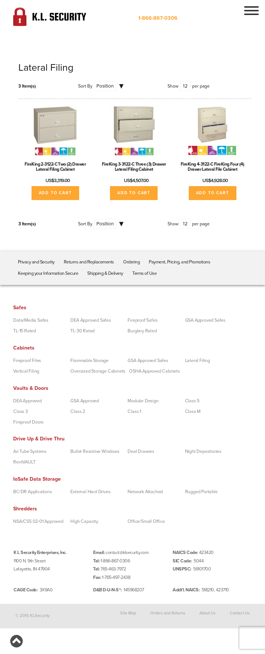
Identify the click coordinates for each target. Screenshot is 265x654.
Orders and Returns (167, 613)
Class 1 (134, 411)
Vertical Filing (26, 371)
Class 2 (77, 411)
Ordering (131, 262)
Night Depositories (203, 451)
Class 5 (192, 401)
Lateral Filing (197, 360)
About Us (207, 613)
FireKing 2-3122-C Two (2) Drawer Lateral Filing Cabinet (55, 167)
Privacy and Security (36, 262)
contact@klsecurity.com (127, 552)
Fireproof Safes (142, 320)
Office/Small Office (146, 521)
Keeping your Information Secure (48, 273)
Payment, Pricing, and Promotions (179, 262)
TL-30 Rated (82, 331)
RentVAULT (24, 462)
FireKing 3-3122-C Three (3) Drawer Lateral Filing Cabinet (134, 167)
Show (173, 86)
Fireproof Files (27, 360)
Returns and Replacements (89, 262)
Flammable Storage (89, 360)
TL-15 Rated (24, 331)
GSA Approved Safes (205, 320)
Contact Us (240, 613)
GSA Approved (84, 401)
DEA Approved (27, 401)
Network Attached (145, 492)
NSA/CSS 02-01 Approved (38, 521)
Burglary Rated (142, 331)
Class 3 (20, 411)
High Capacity (84, 521)
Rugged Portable (201, 492)
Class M (193, 411)
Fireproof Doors (28, 422)
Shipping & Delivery (105, 273)
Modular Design (143, 401)
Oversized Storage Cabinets (97, 371)
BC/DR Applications (32, 492)
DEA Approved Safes (90, 320)
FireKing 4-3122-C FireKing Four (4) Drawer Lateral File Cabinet (212, 167)
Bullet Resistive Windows (94, 451)
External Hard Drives (90, 492)
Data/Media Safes (30, 320)
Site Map (128, 613)
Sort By (85, 86)
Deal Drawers (141, 451)
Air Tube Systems (30, 451)
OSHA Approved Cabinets (154, 371)
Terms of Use (144, 273)
